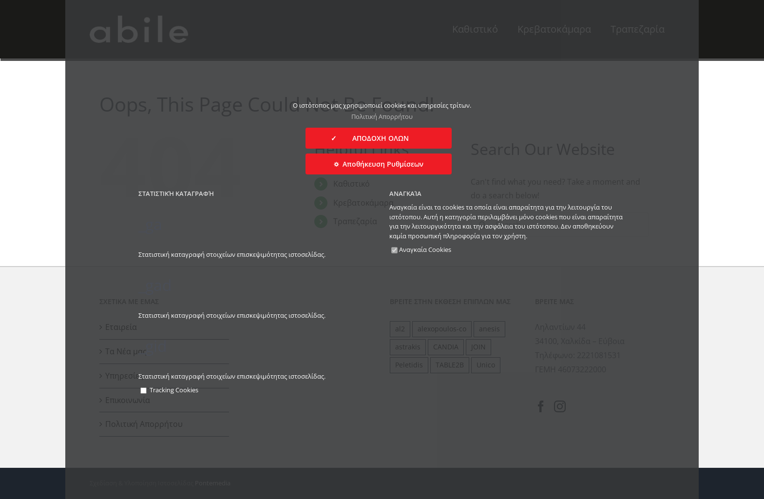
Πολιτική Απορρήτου (382, 116)
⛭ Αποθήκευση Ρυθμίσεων (378, 164)
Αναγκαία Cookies (421, 249)
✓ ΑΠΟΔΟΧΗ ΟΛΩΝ (378, 138)
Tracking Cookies (169, 389)
